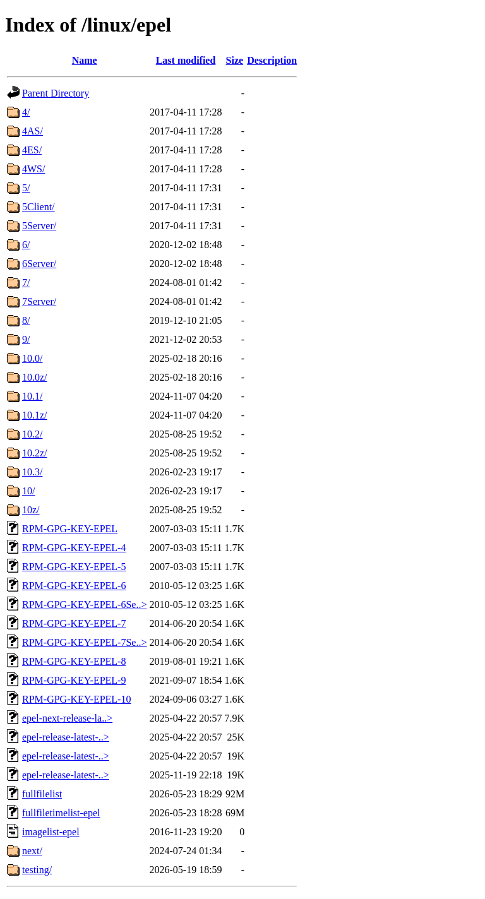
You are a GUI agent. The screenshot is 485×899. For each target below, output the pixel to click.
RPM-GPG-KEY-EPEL (69, 528)
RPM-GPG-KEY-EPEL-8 (74, 661)
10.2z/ (34, 453)
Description (272, 60)
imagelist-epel (51, 831)
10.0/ (32, 358)
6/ (26, 244)
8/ (26, 320)
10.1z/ (34, 415)
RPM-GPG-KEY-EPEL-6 (74, 585)
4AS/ (32, 131)
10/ (28, 490)
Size (235, 60)
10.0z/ (34, 377)
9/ (26, 339)
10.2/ (32, 434)
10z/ (31, 509)
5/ (26, 187)
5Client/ (38, 206)
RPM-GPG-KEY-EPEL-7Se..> (84, 642)
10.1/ (32, 396)
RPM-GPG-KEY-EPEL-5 (74, 566)
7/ (26, 282)
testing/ (37, 869)
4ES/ (32, 150)
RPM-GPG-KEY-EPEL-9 (74, 680)
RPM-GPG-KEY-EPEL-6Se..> (84, 604)
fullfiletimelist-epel (61, 812)
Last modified (186, 60)
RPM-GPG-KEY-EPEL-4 (74, 547)
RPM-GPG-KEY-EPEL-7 (74, 623)
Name (84, 60)
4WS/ (33, 169)
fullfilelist (42, 794)
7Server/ (39, 301)
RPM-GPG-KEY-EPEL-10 (76, 699)
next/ (32, 850)
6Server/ (39, 263)
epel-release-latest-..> (65, 737)
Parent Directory (55, 93)
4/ (26, 112)
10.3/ (32, 472)
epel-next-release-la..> (67, 718)
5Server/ (39, 225)
